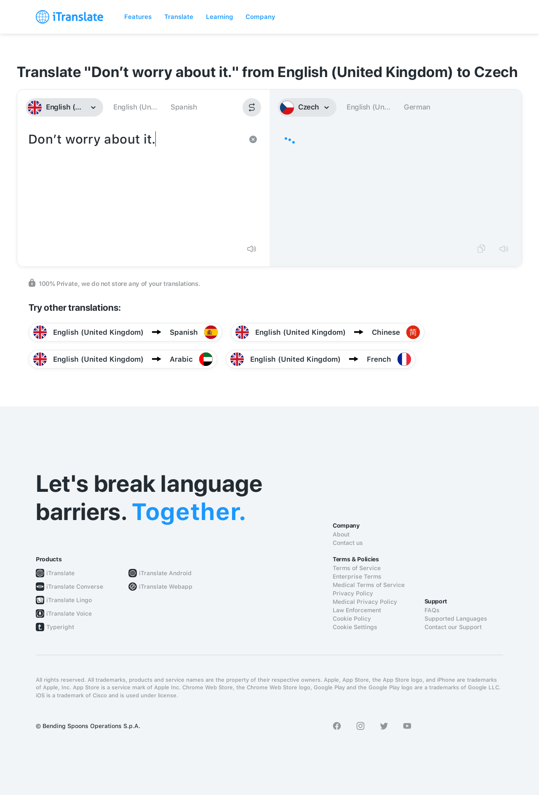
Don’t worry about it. (135, 183)
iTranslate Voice (69, 613)
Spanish (184, 107)
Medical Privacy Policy (365, 601)
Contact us (348, 542)
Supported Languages (455, 618)
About (341, 534)
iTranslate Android (165, 573)
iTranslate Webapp (165, 586)
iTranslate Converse (74, 586)
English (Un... (135, 107)
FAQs (432, 610)
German (417, 107)
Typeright (60, 627)
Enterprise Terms (357, 576)
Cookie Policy (352, 618)
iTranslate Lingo (69, 600)
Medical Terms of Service (369, 585)
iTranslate (60, 573)
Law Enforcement (357, 610)
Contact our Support (453, 627)
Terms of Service (357, 568)
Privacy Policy (353, 593)
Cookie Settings (355, 627)
